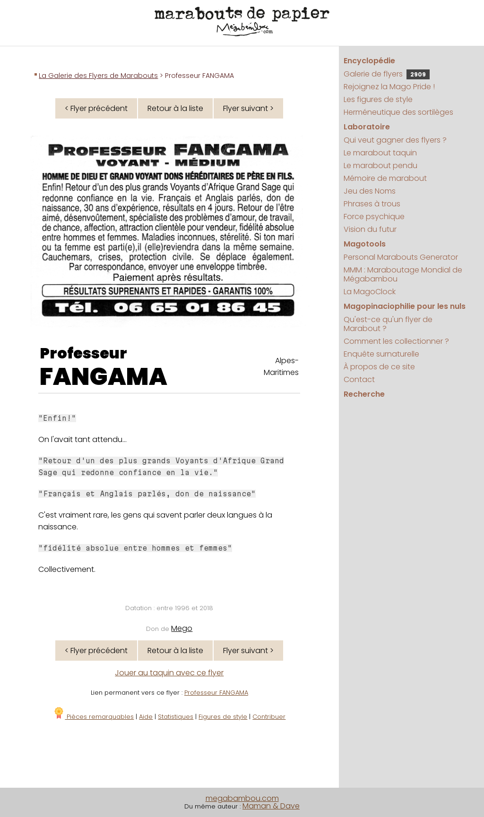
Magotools (365, 243)
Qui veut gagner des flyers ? (395, 140)
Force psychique (374, 216)
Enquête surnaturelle (381, 354)
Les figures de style (378, 99)
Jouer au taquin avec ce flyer (169, 672)
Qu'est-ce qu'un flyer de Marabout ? (388, 324)
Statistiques (175, 716)
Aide (146, 716)
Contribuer (268, 716)
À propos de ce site (379, 366)
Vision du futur (370, 229)
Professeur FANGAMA (216, 692)
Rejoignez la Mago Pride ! (389, 86)
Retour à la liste (175, 108)
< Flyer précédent (96, 108)
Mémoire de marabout (385, 178)
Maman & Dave (271, 805)
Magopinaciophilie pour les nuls (405, 306)
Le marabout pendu (380, 165)
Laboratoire (367, 126)
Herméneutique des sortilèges (398, 112)
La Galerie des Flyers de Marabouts (98, 75)
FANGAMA (103, 376)
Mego (181, 628)
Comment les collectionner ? (396, 341)
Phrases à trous (372, 203)
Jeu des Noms (370, 191)
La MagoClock (370, 291)
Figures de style (223, 716)
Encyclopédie (369, 60)
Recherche (364, 394)
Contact (359, 379)
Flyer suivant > (248, 108)
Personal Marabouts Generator (401, 257)
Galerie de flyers (387, 73)
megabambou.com (242, 798)
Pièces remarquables (93, 716)
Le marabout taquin (380, 152)
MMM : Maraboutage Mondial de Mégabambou (403, 274)
